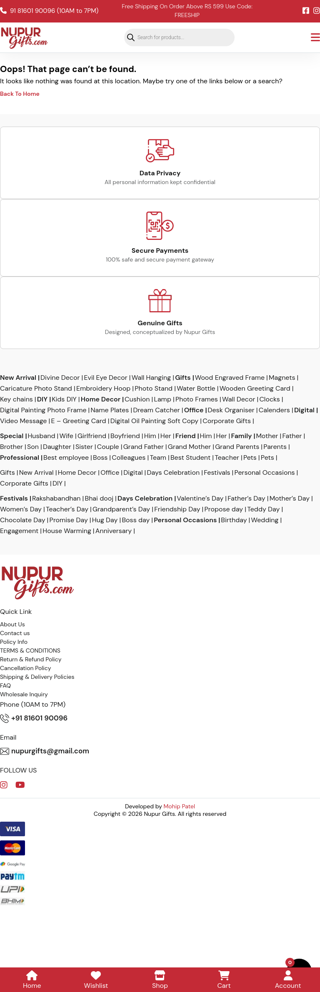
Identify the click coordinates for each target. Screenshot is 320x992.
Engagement (19, 531)
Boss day (136, 520)
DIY (42, 399)
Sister (84, 447)
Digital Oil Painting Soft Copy (154, 421)
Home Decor (100, 399)
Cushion (137, 399)
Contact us (15, 633)
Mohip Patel (179, 806)
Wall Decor (238, 399)
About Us (12, 624)
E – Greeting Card (78, 421)
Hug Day (105, 520)
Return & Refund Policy (31, 659)
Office (194, 410)
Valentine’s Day (200, 498)
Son (33, 447)
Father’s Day (246, 498)
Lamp (162, 399)
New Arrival (18, 377)
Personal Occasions (265, 472)
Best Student (190, 457)
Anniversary (113, 531)
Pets (250, 457)
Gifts (182, 377)
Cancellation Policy (25, 668)
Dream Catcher (156, 410)
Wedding (265, 520)
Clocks (269, 399)
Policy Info (14, 641)
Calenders (274, 410)
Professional (19, 457)
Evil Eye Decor (105, 377)
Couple (108, 447)
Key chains (16, 399)
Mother (267, 436)
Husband (41, 436)
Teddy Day (263, 509)
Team (158, 457)
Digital (304, 410)
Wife (66, 436)
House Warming (66, 531)
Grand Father (143, 447)
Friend (185, 436)
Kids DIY (64, 399)
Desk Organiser (231, 410)
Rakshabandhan (56, 498)
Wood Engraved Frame (230, 377)
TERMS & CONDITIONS (30, 650)
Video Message (23, 421)
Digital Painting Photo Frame (43, 410)
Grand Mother (189, 447)
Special (11, 436)
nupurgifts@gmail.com (44, 751)
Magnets (282, 377)
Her (165, 436)
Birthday (234, 520)
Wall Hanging (151, 377)
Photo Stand (153, 388)
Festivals (217, 472)
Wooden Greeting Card (255, 388)
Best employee (66, 457)
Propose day (224, 509)
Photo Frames (196, 399)
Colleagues (128, 457)
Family (241, 436)
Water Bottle (196, 388)
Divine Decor (60, 377)
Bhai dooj (99, 498)
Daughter (57, 447)
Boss (100, 457)
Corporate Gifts (226, 421)
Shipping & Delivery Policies (37, 676)
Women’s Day (21, 509)
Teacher (227, 457)
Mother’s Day (290, 498)
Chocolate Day (22, 520)
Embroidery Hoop (103, 388)
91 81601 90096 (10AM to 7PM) (49, 11)
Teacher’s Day (67, 509)
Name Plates (110, 410)
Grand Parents (237, 447)
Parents (275, 447)
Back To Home (20, 93)
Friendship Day (177, 509)
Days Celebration (173, 472)
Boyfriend (125, 436)
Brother (11, 447)
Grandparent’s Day (121, 509)
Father (292, 436)
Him (150, 436)
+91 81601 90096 (34, 718)
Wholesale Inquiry (24, 694)
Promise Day (69, 520)
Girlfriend (92, 436)
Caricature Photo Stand (36, 388)
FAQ (5, 685)
